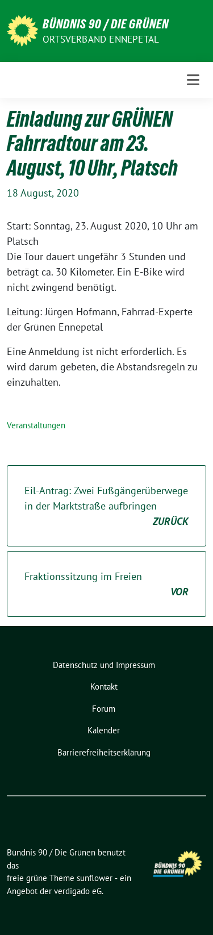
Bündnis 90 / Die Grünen (106, 23)
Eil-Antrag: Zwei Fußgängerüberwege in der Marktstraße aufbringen (106, 506)
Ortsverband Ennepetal (101, 39)
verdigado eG (78, 891)
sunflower (94, 878)
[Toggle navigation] (193, 80)
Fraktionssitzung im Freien (106, 584)
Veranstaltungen (36, 425)
